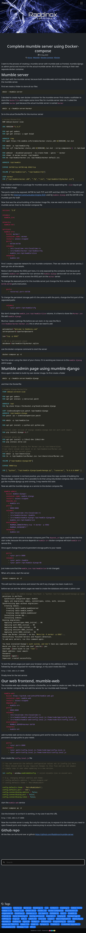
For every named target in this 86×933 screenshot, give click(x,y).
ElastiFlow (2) (19, 913)
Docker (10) (42, 911)
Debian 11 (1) (7, 911)
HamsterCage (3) (74, 916)
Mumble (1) (6, 921)
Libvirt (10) (32, 919)
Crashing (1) (64, 908)
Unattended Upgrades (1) (70, 924)
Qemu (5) (71, 921)
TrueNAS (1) (55, 924)
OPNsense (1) (46, 921)
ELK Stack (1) (43, 913)
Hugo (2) (16, 919)
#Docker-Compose (47, 58)
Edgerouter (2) (7, 913)
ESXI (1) (63, 913)
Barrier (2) (27, 908)
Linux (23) (42, 919)
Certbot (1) (54, 908)
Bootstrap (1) (38, 908)
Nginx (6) (26, 921)
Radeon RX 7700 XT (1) (10, 924)
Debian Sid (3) (31, 911)
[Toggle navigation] (81, 3)
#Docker (57, 58)
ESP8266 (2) (54, 913)
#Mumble (36, 58)
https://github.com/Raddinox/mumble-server (54, 834)
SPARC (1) (34, 924)
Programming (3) (59, 921)
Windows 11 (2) (22, 927)
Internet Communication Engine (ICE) (29, 195)
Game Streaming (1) (20, 916)
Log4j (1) (51, 919)
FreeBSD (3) (72, 913)
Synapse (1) (44, 924)
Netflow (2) (17, 921)
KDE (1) (23, 919)
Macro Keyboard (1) (63, 919)
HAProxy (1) (6, 919)
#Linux (30, 58)
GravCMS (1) (50, 916)
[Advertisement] (43, 38)
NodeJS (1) (35, 921)
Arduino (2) (18, 908)
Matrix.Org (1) (78, 919)
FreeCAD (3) (6, 916)
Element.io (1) (31, 913)
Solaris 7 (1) (25, 924)
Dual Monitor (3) (71, 911)
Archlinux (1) (6, 908)
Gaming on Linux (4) (37, 916)
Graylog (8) (61, 916)
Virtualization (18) (8, 927)
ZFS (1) (32, 927)
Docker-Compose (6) (56, 911)
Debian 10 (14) (76, 908)
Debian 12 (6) (19, 911)
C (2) (46, 908)
